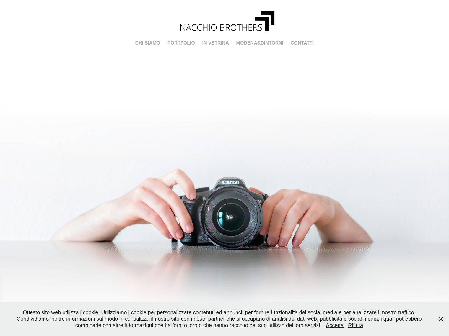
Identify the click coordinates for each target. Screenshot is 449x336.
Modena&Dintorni (260, 42)
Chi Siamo (147, 42)
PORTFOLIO (181, 42)
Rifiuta (355, 325)
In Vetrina (215, 42)
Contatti (302, 42)
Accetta (335, 325)
